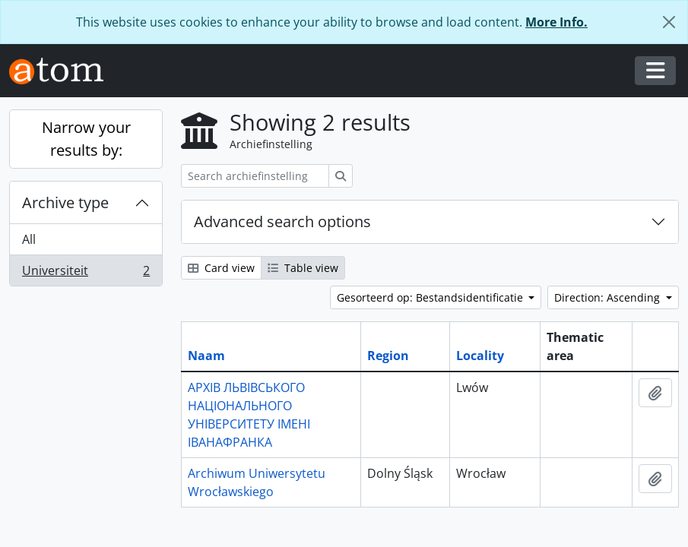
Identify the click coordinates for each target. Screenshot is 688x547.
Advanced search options (282, 221)
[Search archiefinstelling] (255, 176)
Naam (206, 355)
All (29, 239)
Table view (303, 268)
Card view (221, 268)
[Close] (669, 22)
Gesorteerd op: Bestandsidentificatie (431, 297)
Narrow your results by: (86, 138)
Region (388, 355)
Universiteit (85, 273)
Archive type (65, 202)
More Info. (556, 22)
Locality (480, 355)
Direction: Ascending (608, 297)
